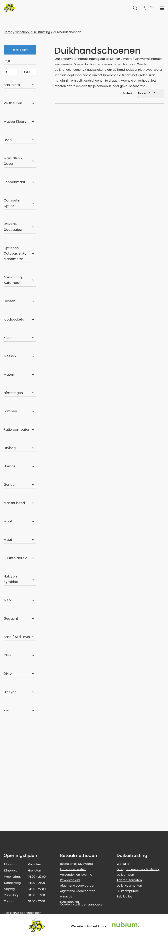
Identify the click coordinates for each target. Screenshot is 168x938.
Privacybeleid (70, 880)
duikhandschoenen (67, 32)
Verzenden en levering (76, 875)
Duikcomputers (128, 891)
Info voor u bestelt (73, 869)
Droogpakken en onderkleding (138, 869)
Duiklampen (125, 875)
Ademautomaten (129, 880)
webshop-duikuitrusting (32, 32)
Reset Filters (20, 49)
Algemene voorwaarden (77, 885)
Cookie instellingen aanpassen (82, 904)
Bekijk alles (124, 896)
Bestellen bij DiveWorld (76, 864)
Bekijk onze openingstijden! (23, 913)
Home (8, 32)
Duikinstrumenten (129, 885)
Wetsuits (123, 864)
